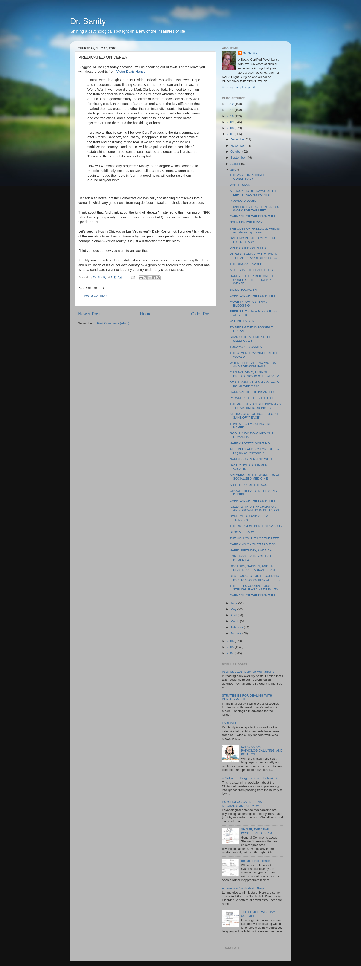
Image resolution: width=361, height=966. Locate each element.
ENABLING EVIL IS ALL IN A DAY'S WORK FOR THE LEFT (254, 208)
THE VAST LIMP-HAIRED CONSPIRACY (248, 176)
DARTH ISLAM (240, 184)
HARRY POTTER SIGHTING (250, 443)
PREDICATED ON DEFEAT (249, 248)
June (234, 603)
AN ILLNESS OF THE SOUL (249, 484)
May (233, 609)
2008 (231, 128)
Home (145, 313)
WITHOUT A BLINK (243, 321)
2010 (231, 116)
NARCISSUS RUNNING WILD (251, 459)
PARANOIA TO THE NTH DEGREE (254, 398)
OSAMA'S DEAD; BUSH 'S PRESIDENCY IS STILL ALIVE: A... (256, 374)
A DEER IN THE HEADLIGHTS (251, 270)
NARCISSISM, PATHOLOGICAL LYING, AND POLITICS (261, 750)
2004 (231, 653)
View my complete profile (239, 87)
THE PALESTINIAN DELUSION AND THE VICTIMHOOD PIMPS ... (255, 406)
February (237, 627)
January (236, 633)
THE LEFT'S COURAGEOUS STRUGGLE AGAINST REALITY (254, 587)
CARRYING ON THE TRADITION (253, 544)
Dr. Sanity (88, 21)
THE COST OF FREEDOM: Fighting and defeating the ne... (255, 230)
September (238, 157)
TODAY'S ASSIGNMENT (247, 347)
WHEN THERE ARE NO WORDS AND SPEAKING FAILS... (253, 364)
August (235, 163)
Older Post (201, 313)
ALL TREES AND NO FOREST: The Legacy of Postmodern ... (254, 451)
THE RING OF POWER (246, 264)
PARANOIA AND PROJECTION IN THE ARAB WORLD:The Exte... (254, 256)
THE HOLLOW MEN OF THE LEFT (254, 538)
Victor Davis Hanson (131, 71)
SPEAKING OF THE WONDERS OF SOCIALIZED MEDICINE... (255, 476)
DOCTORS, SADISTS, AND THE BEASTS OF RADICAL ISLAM (252, 568)
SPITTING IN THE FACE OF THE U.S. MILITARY (253, 240)
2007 (231, 134)
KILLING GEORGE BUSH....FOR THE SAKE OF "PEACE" (256, 415)
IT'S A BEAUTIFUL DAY (246, 222)
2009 (231, 122)
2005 (231, 647)
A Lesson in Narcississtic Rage (243, 888)
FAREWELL (230, 723)
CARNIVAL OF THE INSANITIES (252, 216)
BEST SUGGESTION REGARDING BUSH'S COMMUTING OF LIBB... (255, 577)
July (233, 169)
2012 (231, 104)
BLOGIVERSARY (242, 532)
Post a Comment (95, 295)
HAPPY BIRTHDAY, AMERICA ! (252, 550)
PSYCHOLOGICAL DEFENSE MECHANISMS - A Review (243, 803)
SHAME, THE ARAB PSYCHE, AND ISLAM (256, 831)
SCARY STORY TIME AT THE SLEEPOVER (250, 338)
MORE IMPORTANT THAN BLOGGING (248, 303)
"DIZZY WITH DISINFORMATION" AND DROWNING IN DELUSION (254, 508)
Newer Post (89, 313)
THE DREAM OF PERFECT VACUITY (256, 526)
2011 (231, 110)
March (235, 621)
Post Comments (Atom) (113, 323)
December (238, 139)
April (234, 615)
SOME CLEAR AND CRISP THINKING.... (249, 518)
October (236, 151)
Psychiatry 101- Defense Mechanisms (248, 671)
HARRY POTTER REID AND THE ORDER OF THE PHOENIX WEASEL (253, 279)
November (238, 145)
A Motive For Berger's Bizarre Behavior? (249, 778)
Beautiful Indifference (255, 860)
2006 (231, 641)
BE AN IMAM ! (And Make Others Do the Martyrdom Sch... (255, 384)
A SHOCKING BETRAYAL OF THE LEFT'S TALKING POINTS (254, 192)
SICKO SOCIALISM (243, 289)
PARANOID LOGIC (243, 200)
